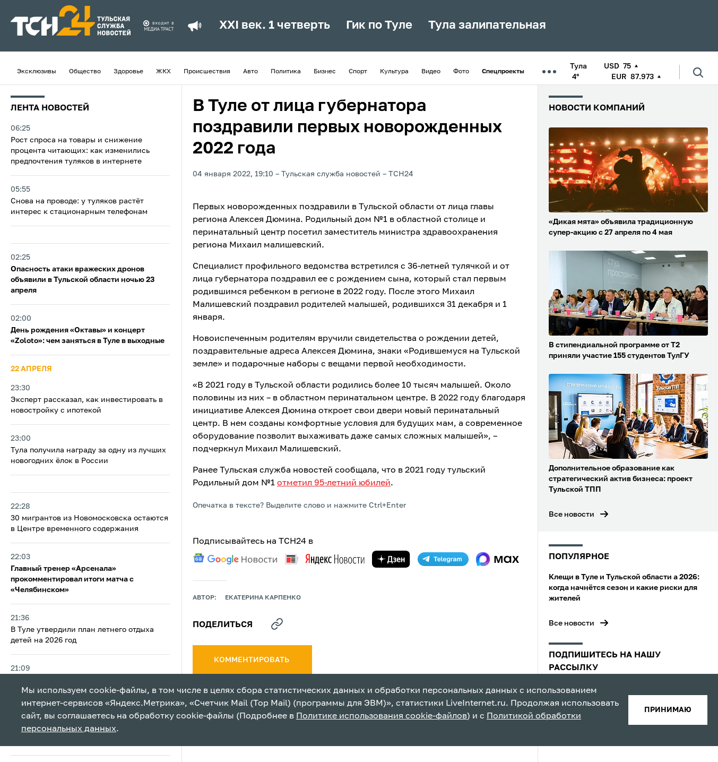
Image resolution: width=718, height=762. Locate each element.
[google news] (235, 559)
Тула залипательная (487, 25)
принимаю (667, 710)
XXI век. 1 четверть (274, 25)
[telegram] (443, 559)
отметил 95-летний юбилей (334, 483)
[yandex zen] (391, 559)
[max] (497, 559)
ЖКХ (163, 72)
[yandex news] (325, 559)
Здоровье (128, 72)
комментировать (252, 660)
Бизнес (325, 72)
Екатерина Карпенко (263, 598)
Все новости (571, 514)
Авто (250, 72)
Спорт (358, 72)
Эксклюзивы (36, 72)
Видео (430, 72)
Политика (286, 72)
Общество (85, 72)
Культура (394, 72)
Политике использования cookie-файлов (381, 716)
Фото (461, 72)
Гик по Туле (379, 25)
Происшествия (207, 72)
